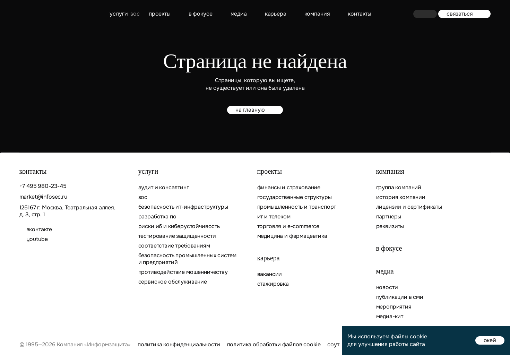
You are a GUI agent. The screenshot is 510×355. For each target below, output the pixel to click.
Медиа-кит (390, 316)
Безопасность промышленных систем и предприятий (187, 259)
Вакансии (269, 274)
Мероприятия (394, 306)
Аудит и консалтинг (163, 187)
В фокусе (201, 13)
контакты (359, 13)
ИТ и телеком (274, 216)
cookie (418, 336)
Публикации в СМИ (399, 297)
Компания (317, 13)
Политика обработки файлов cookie (274, 344)
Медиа (239, 13)
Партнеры (388, 216)
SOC (143, 197)
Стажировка (273, 283)
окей (490, 340)
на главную (255, 109)
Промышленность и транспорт (296, 207)
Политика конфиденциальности (179, 344)
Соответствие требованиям (174, 245)
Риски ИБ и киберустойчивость (179, 226)
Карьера (275, 13)
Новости (387, 287)
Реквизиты (390, 226)
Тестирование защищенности (177, 236)
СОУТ (333, 344)
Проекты (160, 13)
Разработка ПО (158, 216)
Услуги (119, 13)
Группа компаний (399, 187)
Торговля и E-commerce (288, 226)
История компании (400, 197)
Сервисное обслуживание (172, 281)
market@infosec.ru (43, 196)
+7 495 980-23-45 (43, 186)
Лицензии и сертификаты (409, 207)
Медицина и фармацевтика (292, 236)
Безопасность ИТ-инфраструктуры (183, 207)
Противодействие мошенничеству (183, 272)
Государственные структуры (294, 197)
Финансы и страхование (289, 187)
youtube (37, 239)
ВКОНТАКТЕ (39, 229)
